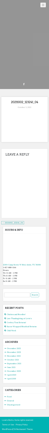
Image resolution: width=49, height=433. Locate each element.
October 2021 (13, 360)
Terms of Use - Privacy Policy (15, 424)
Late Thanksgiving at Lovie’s (19, 318)
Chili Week (11, 330)
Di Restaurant (19, 429)
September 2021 (14, 363)
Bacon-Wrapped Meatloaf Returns (22, 326)
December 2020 (14, 371)
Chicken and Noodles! (16, 314)
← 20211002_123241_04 (12, 223)
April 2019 (11, 378)
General (10, 401)
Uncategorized (13, 405)
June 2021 (11, 367)
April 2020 (11, 375)
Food (9, 396)
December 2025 (14, 348)
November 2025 (14, 352)
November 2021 (14, 356)
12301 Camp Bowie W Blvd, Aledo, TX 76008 (22, 265)
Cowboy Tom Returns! (16, 322)
